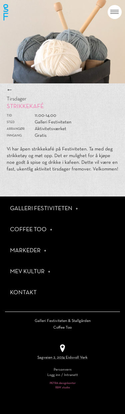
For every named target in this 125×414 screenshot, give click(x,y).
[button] (115, 12)
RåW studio (62, 387)
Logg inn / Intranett (62, 375)
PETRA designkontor (63, 383)
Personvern (63, 369)
